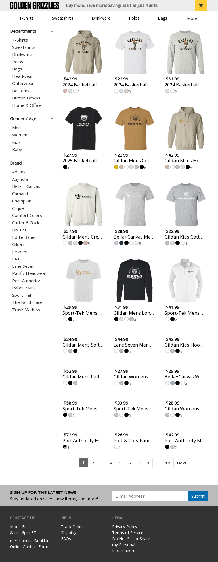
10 (167, 463)
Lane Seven (23, 266)
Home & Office (27, 105)
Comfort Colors (27, 215)
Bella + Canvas (26, 186)
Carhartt (20, 193)
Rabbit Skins (24, 287)
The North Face (27, 302)
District (19, 229)
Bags (162, 18)
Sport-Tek (22, 295)
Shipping (68, 532)
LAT (16, 258)
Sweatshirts (62, 18)
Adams (19, 171)
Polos (134, 18)
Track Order (72, 526)
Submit (198, 496)
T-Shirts (26, 18)
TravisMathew (26, 309)
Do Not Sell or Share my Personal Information (131, 544)
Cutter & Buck (25, 222)
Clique (18, 208)
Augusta (20, 179)
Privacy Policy (124, 526)
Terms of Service (127, 532)
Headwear (22, 76)
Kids (16, 142)
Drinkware (101, 18)
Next (181, 463)
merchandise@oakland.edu (34, 540)
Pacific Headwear (29, 273)
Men (16, 127)
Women (19, 134)
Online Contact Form (29, 546)
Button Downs (26, 98)
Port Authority (26, 280)
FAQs (66, 538)
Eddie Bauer (24, 237)
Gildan (18, 244)
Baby (17, 149)
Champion (21, 200)
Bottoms (21, 90)
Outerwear (23, 83)
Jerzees (19, 251)
